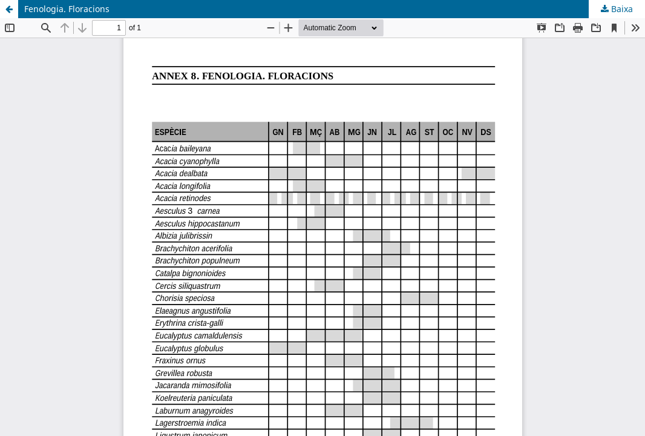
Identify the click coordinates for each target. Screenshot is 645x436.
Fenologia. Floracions (67, 9)
